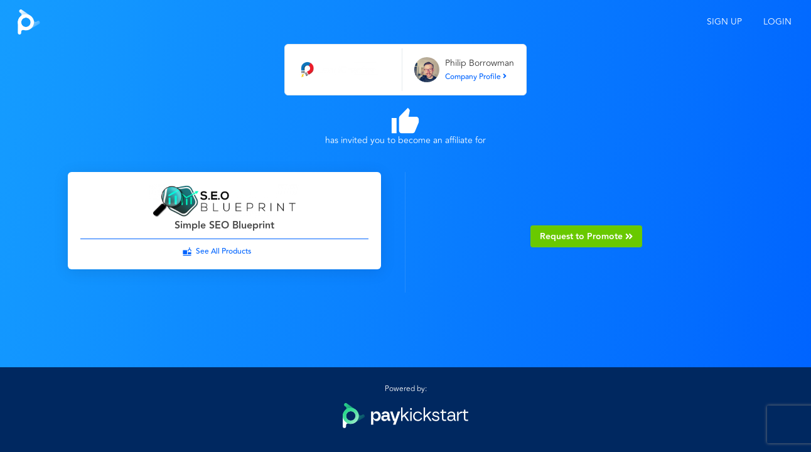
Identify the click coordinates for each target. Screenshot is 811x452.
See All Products (223, 251)
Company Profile (476, 77)
